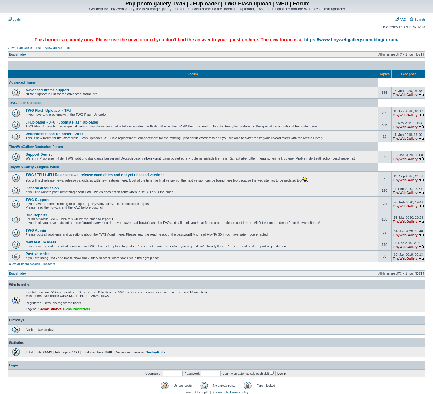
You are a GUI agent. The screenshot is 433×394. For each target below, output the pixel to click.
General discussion (42, 188)
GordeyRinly (155, 352)
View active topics (58, 48)
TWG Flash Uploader (25, 103)
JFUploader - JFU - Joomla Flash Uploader (62, 122)
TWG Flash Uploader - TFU (48, 110)
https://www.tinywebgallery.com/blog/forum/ (351, 39)
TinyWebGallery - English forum (34, 167)
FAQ (400, 19)
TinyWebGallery (405, 94)
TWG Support (37, 200)
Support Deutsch (40, 154)
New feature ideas (41, 242)
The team (48, 264)
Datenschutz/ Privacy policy (230, 392)
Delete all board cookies (24, 264)
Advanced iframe (22, 82)
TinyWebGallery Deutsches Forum (36, 146)
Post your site (37, 254)
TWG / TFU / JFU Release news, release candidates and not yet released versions (95, 175)
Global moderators (76, 309)
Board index (17, 54)
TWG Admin (36, 230)
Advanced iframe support (47, 90)
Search (417, 19)
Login (14, 19)
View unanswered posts (25, 48)
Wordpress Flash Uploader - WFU (54, 134)
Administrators (50, 309)
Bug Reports (36, 215)
